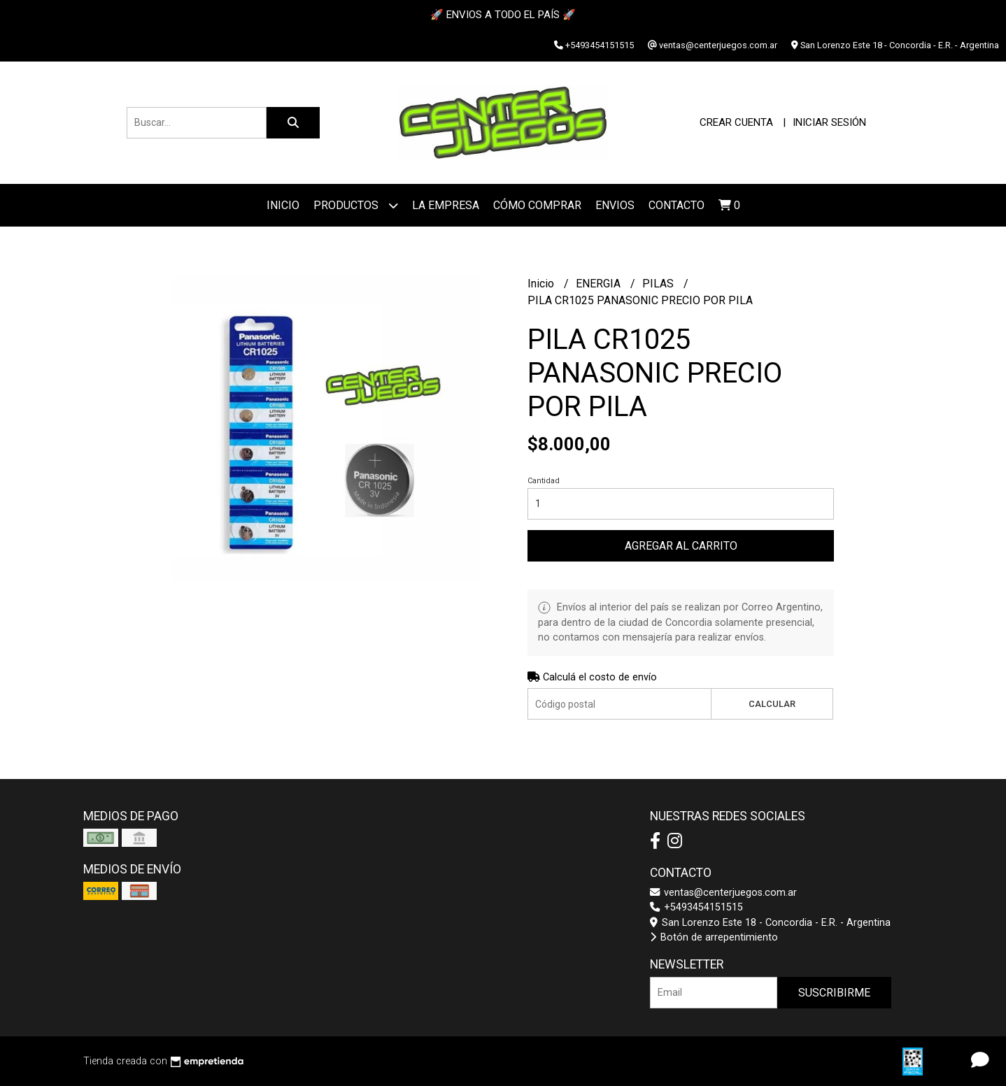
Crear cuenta (736, 122)
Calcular (772, 704)
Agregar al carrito (681, 545)
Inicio (283, 205)
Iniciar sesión (829, 122)
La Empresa (445, 205)
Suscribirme (834, 992)
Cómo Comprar (537, 205)
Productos (355, 205)
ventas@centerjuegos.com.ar (723, 893)
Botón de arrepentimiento (714, 937)
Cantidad (543, 480)
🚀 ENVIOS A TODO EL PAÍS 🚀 (503, 14)
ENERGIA (599, 283)
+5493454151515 (696, 907)
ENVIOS (615, 205)
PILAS (659, 283)
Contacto (676, 205)
